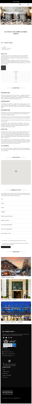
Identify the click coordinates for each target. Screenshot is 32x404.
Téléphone (3, 211)
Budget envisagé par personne (7, 216)
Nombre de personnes (5, 220)
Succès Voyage (16, 1)
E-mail (2, 207)
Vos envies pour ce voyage (6, 233)
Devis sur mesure (17, 195)
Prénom (2, 203)
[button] (29, 15)
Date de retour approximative (6, 229)
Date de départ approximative (6, 224)
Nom (2, 198)
